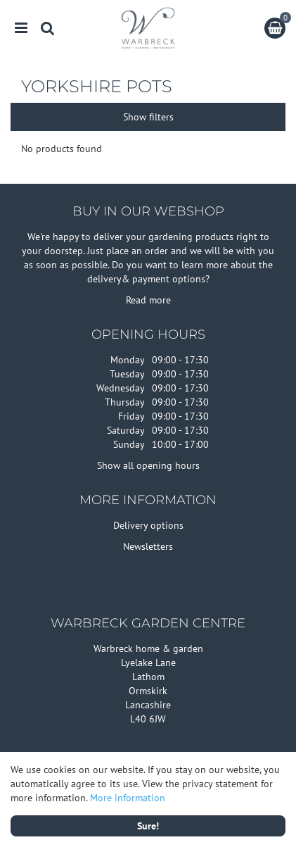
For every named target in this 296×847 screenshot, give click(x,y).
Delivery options (148, 525)
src (47, 28)
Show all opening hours (148, 465)
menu (21, 28)
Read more (148, 300)
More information (127, 797)
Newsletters (148, 546)
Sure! (148, 826)
